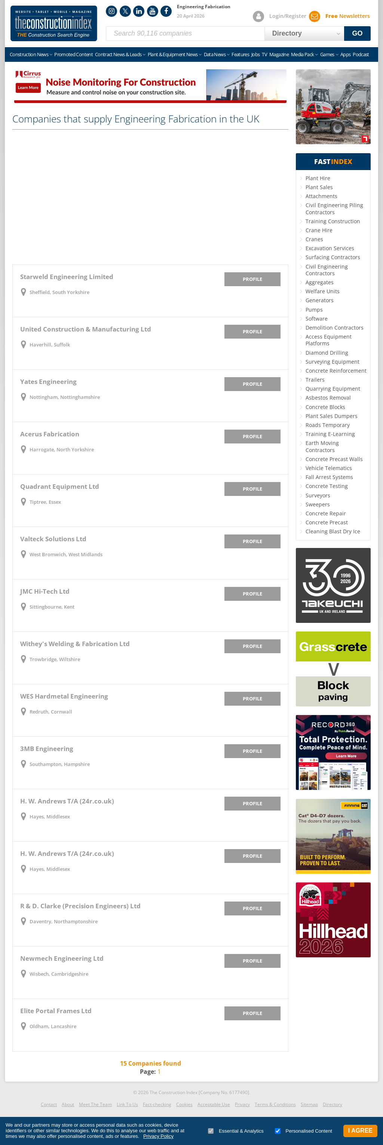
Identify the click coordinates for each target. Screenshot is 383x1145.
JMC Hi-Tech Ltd (45, 591)
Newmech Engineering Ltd (62, 958)
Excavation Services (330, 248)
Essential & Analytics (236, 1131)
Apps (345, 54)
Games (327, 54)
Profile (252, 279)
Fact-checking (157, 1104)
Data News (215, 54)
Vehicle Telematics (329, 468)
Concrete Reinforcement (336, 370)
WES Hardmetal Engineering (64, 696)
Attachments (321, 196)
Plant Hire (318, 178)
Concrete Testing (327, 486)
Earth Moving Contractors (322, 446)
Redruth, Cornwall (51, 711)
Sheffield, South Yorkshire (59, 292)
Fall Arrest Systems (329, 477)
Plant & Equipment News (173, 54)
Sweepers (318, 504)
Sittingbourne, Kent (52, 606)
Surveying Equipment (332, 361)
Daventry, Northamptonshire (64, 921)
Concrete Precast (327, 522)
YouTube (152, 11)
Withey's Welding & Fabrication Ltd (75, 643)
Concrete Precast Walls (334, 459)
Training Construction (333, 221)
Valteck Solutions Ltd (53, 538)
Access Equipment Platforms (329, 340)
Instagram (111, 11)
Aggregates (320, 282)
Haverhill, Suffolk (50, 344)
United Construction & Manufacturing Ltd (85, 329)
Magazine (279, 54)
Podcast (361, 54)
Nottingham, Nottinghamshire (65, 397)
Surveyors (318, 495)
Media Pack (302, 54)
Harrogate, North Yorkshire (62, 449)
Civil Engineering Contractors (327, 270)
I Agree (360, 1130)
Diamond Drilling (327, 352)
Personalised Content (303, 1131)
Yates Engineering (48, 381)
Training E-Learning (330, 433)
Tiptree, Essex (45, 502)
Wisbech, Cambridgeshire (59, 973)
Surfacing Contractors (333, 257)
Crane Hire (319, 230)
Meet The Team (95, 1104)
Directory (332, 1104)
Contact (49, 1104)
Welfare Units (323, 291)
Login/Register (287, 15)
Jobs (255, 54)
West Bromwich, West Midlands (66, 554)
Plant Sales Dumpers (332, 415)
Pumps (314, 309)
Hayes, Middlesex (50, 816)
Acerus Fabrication (49, 434)
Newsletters (347, 15)
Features (240, 54)
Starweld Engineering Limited (66, 276)
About (68, 1104)
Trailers (315, 379)
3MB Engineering (46, 748)
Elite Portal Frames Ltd (56, 1010)
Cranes (314, 239)
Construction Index (53, 24)
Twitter (125, 11)
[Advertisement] (150, 197)
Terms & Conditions (275, 1104)
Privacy (242, 1104)
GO (357, 33)
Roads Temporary (328, 424)
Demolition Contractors (335, 327)
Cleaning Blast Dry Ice (333, 531)
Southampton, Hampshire (60, 764)
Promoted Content (73, 54)
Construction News (29, 54)
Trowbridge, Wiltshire (55, 659)
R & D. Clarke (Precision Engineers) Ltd (80, 906)
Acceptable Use (213, 1104)
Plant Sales (319, 187)
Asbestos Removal (328, 397)
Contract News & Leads (118, 54)
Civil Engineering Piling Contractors (334, 208)
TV (264, 54)
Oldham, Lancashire (53, 1026)
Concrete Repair (326, 513)
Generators (320, 300)
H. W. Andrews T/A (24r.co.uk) (67, 801)
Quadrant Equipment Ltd (59, 486)
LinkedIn (138, 11)
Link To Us (127, 1104)
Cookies (184, 1104)
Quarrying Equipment (333, 388)
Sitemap (309, 1104)
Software (317, 318)
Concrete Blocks (325, 407)
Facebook (166, 11)
